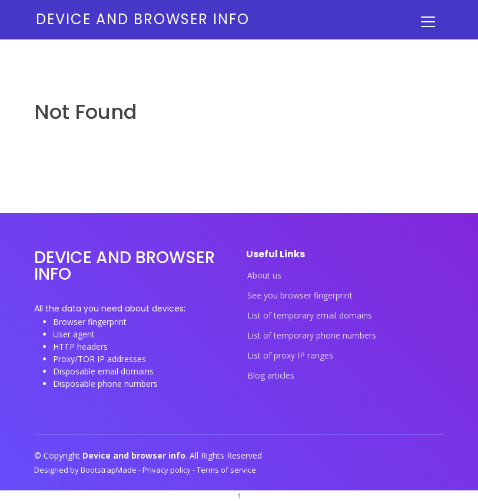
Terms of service (226, 469)
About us (264, 275)
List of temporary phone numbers (311, 335)
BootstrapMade (109, 469)
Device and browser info (143, 19)
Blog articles (270, 375)
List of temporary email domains (309, 315)
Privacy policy (167, 469)
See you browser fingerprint (300, 295)
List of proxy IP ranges (290, 355)
